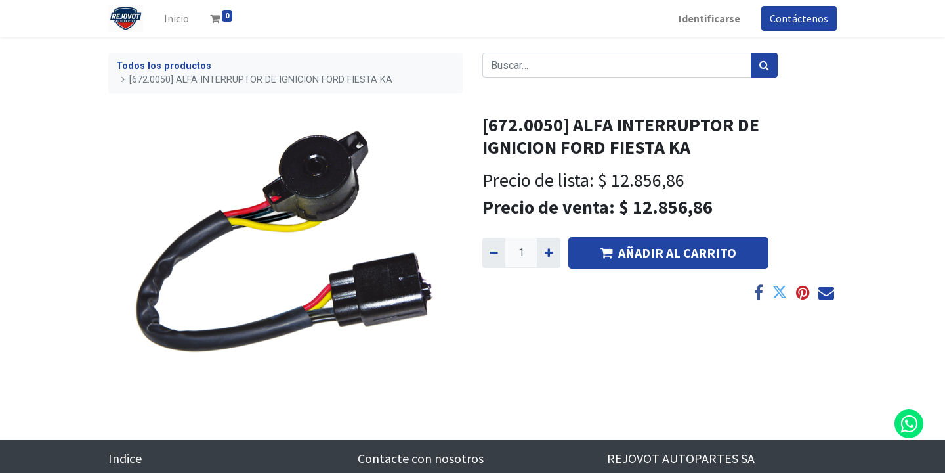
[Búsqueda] (764, 65)
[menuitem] (176, 18)
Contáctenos (799, 18)
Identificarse (709, 18)
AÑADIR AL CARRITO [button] (668, 252)
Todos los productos (163, 66)
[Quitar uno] (493, 253)
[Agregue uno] (548, 253)
